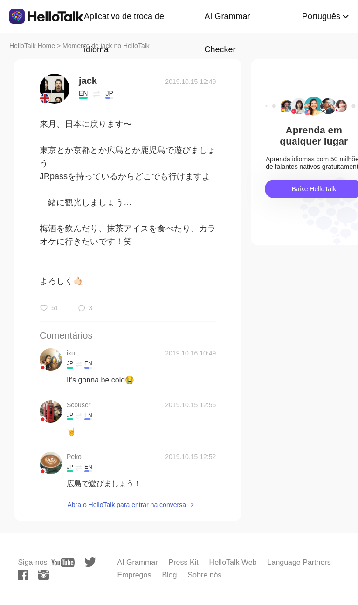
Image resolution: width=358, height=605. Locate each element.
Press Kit (184, 562)
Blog (169, 575)
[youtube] (63, 562)
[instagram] (43, 575)
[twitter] (90, 562)
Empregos (134, 575)
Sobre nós (204, 575)
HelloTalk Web (233, 562)
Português (321, 16)
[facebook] (23, 575)
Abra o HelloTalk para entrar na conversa (126, 504)
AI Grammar (137, 562)
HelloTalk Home (32, 45)
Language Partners (299, 562)
